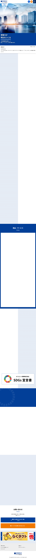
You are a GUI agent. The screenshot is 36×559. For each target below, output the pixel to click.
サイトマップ (3, 548)
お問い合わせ (3, 545)
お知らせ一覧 (32, 46)
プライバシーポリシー (21, 547)
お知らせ (19, 545)
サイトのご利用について (4, 547)
